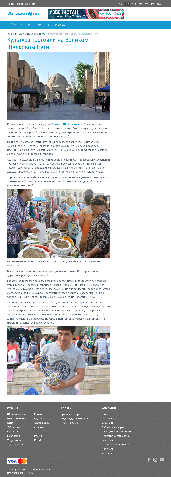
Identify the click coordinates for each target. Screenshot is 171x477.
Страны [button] (16, 24)
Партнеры (108, 448)
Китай (37, 440)
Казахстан (13, 431)
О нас (11, 3)
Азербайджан (42, 422)
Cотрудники (109, 418)
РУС (127, 4)
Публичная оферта (113, 427)
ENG (121, 4)
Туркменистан (15, 444)
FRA (140, 4)
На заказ (60, 25)
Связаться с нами (26, 3)
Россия (38, 435)
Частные (44, 25)
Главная (11, 33)
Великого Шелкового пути (67, 124)
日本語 (160, 4)
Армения (39, 427)
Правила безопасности (115, 444)
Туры (31, 25)
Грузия (38, 418)
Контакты (107, 453)
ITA (152, 4)
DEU (134, 4)
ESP (146, 4)
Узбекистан (14, 427)
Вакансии (107, 422)
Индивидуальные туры (75, 418)
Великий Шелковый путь (32, 33)
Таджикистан (15, 440)
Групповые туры (71, 414)
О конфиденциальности (116, 431)
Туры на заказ (69, 422)
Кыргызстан (14, 435)
